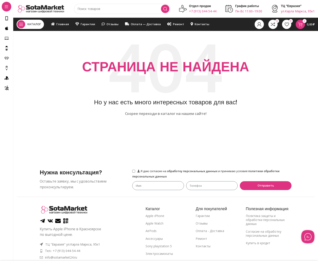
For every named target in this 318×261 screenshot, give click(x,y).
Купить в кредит (258, 243)
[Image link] (64, 209)
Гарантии (203, 216)
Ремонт (201, 238)
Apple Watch (154, 223)
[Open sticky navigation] (30, 24)
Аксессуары (154, 238)
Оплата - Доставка (210, 231)
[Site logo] (41, 8)
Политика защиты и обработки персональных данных (265, 220)
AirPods (151, 231)
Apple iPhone (155, 216)
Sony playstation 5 (159, 246)
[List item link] (71, 250)
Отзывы (202, 223)
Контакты (203, 246)
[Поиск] (122, 9)
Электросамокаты (159, 253)
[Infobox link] (197, 9)
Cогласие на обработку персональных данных (263, 233)
